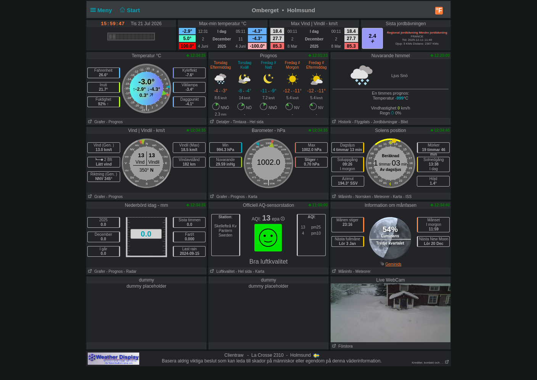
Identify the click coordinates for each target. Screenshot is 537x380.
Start (129, 10)
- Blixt (403, 122)
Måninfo (341, 197)
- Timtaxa (238, 122)
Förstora (342, 346)
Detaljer (219, 122)
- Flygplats (361, 122)
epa (278, 219)
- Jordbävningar (384, 122)
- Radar (130, 271)
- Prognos (114, 122)
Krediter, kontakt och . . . (430, 362)
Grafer (96, 122)
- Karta (251, 197)
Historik (341, 122)
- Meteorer (380, 197)
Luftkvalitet (222, 271)
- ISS (407, 197)
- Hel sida (255, 122)
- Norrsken (362, 197)
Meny (102, 10)
